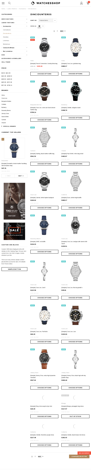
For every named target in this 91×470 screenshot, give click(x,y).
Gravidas (5, 37)
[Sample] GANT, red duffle (38, 211)
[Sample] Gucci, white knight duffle (71, 182)
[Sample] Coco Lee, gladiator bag (71, 63)
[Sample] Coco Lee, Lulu (68, 270)
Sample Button (14, 269)
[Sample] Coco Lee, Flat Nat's (39, 270)
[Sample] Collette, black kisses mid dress (73, 358)
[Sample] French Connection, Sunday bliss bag (43, 63)
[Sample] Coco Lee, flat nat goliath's (71, 241)
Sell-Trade (6, 62)
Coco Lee (4, 98)
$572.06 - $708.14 (7, 85)
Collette (4, 104)
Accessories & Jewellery (11, 58)
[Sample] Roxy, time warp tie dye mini (41, 329)
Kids (3, 55)
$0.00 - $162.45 (6, 73)
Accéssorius (22, 8)
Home (3, 8)
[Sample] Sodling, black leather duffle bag (42, 153)
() (88, 2)
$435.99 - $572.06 (7, 82)
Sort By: (33, 20)
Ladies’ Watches (12, 8)
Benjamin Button (6, 101)
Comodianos (7, 30)
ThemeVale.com (29, 463)
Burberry (4, 107)
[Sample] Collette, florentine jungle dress (42, 358)
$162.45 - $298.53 (7, 76)
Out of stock (75, 340)
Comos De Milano (8, 47)
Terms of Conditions (7, 466)
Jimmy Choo (5, 113)
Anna (3, 95)
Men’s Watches (7, 19)
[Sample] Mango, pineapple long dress (72, 329)
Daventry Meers (6, 110)
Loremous (6, 40)
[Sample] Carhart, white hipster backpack (42, 182)
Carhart (4, 119)
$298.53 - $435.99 (7, 79)
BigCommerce (40, 460)
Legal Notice (19, 466)
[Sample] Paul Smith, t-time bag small (72, 153)
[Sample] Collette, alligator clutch (70, 107)
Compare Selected (79, 380)
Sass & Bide (5, 116)
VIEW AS (33, 26)
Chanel (4, 122)
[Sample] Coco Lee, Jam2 (38, 241)
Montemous (6, 44)
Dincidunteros (32, 8)
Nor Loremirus (7, 51)
